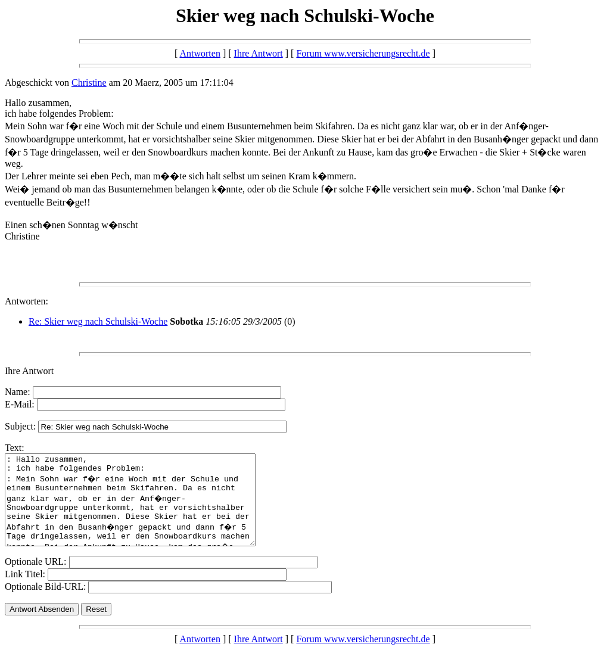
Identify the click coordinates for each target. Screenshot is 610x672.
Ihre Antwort (258, 53)
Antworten (199, 53)
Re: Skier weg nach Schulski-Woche (98, 321)
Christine (89, 82)
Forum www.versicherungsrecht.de (363, 53)
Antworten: (26, 301)
